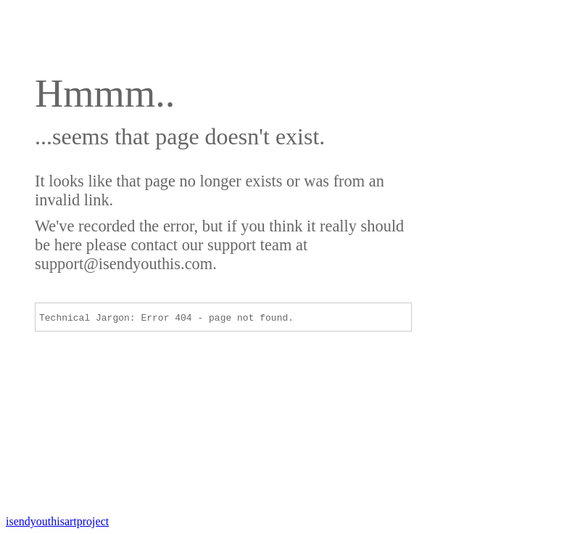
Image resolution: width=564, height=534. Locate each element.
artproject (57, 521)
